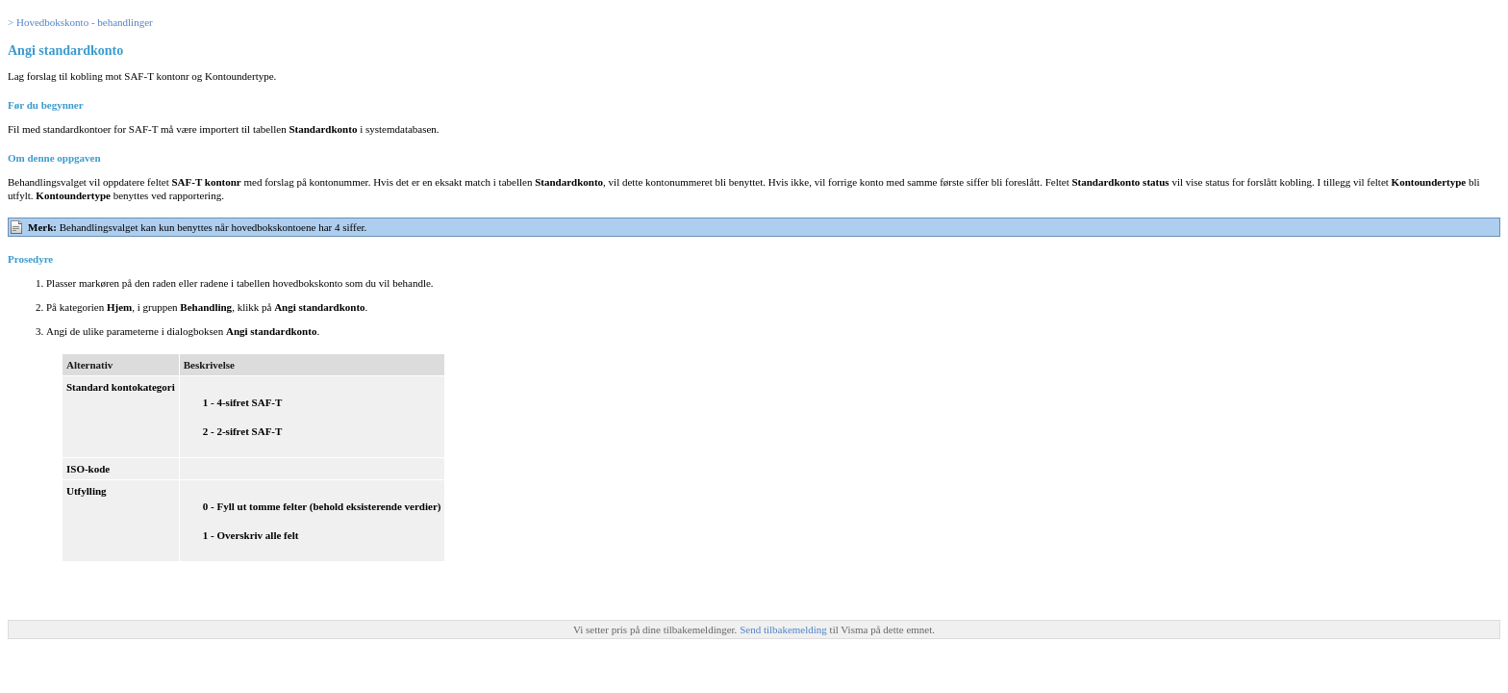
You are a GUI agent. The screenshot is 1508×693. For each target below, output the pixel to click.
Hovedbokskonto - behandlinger (84, 22)
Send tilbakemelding (784, 629)
